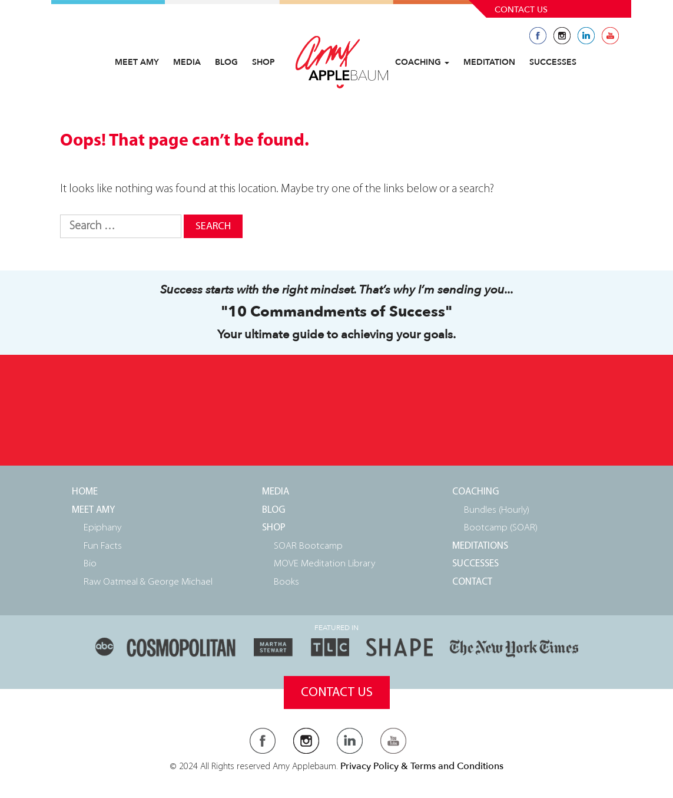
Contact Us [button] (337, 693)
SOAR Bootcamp (308, 546)
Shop (263, 62)
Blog (226, 62)
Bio (90, 564)
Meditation (489, 62)
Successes (552, 62)
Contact (472, 582)
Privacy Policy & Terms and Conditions (421, 766)
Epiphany (102, 528)
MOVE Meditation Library (324, 564)
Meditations (480, 546)
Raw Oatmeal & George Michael (148, 582)
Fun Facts (103, 546)
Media (187, 62)
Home (85, 492)
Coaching (422, 62)
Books (286, 582)
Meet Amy (137, 62)
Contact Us (521, 9)
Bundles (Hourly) (496, 510)
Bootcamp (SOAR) (501, 528)
